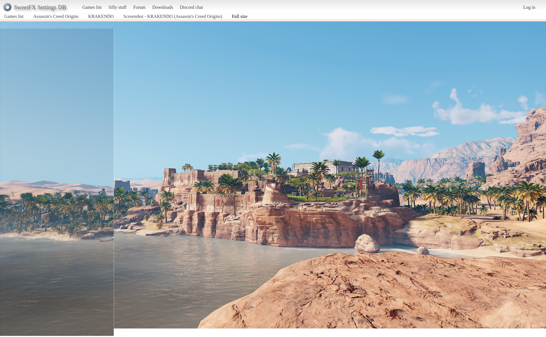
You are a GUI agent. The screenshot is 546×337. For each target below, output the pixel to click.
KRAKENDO (101, 16)
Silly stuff (118, 7)
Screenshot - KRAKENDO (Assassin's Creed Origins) (172, 16)
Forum (139, 7)
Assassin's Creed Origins (55, 16)
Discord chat (191, 7)
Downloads (162, 7)
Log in (529, 7)
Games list (92, 7)
